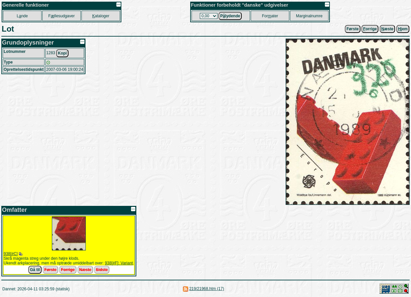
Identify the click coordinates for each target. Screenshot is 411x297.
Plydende (230, 16)
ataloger (100, 16)
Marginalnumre (309, 16)
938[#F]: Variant (119, 263)
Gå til (35, 269)
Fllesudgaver (61, 16)
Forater (270, 16)
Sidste (102, 269)
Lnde (22, 16)
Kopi (62, 53)
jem (403, 29)
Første (352, 29)
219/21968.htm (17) (206, 288)
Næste (85, 269)
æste (387, 29)
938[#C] (11, 253)
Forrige (67, 269)
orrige (370, 29)
